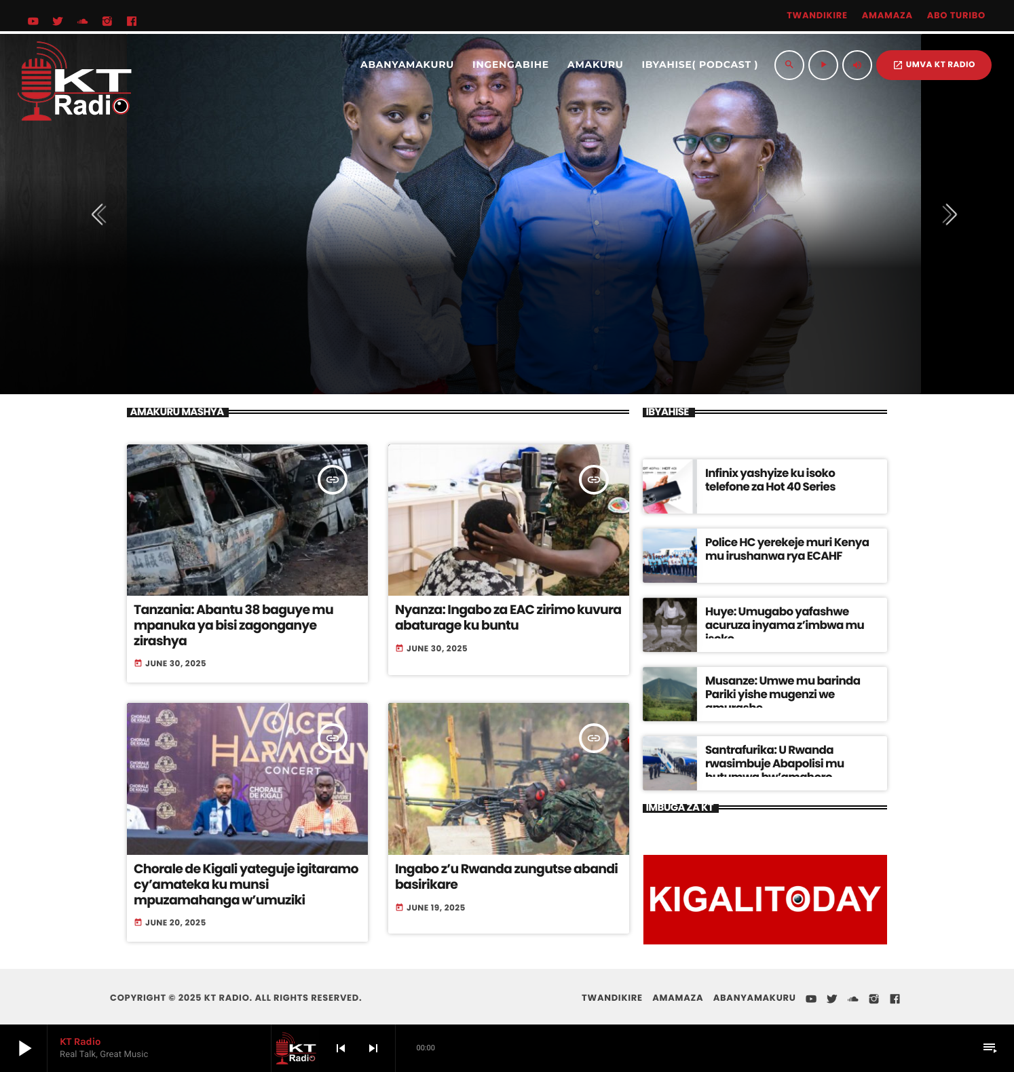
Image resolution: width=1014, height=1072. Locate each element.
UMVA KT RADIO (934, 65)
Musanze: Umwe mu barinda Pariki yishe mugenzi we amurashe (786, 684)
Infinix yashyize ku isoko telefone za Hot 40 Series (787, 477)
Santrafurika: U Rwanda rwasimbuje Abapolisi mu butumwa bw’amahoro (791, 754)
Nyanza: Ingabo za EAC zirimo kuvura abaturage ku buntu (502, 617)
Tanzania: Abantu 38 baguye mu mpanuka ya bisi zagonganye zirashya (247, 617)
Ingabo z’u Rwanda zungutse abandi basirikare (501, 868)
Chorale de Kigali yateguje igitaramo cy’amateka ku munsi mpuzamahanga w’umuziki (241, 876)
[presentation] (102, 214)
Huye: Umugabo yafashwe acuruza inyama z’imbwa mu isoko (787, 615)
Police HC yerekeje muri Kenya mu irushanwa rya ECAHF (784, 546)
